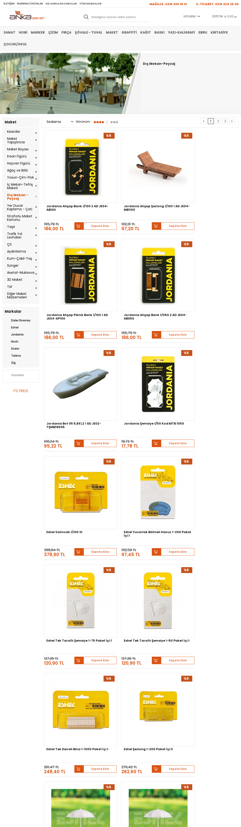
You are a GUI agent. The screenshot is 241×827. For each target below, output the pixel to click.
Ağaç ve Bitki (17, 170)
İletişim (9, 3)
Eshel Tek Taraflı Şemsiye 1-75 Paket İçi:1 (66, 342)
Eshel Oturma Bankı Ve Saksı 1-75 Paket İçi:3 (115, 585)
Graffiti (129, 32)
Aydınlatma (16, 251)
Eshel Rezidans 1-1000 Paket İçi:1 (65, 504)
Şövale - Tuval (88, 32)
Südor (12, 348)
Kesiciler (13, 131)
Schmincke (126, 684)
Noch (11, 341)
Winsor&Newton (205, 684)
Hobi (23, 32)
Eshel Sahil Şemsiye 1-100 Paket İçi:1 (164, 423)
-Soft (94, 821)
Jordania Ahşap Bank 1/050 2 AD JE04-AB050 (216, 180)
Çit (9, 244)
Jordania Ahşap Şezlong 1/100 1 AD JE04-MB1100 (111, 182)
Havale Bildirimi (92, 731)
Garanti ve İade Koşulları (58, 731)
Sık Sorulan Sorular (61, 3)
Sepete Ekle (79, 196)
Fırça (66, 32)
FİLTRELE (20, 391)
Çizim (53, 32)
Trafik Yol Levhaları (14, 235)
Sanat (9, 32)
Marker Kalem (11, 738)
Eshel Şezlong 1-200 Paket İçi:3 (213, 342)
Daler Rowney (18, 320)
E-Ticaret (106, 821)
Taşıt (11, 226)
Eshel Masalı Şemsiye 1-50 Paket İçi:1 (216, 585)
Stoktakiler (14, 375)
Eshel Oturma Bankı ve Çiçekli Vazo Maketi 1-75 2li (165, 587)
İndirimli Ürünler (30, 3)
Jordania (14, 334)
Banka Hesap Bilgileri (56, 717)
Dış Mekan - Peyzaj (17, 197)
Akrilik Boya (9, 724)
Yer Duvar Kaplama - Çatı (19, 207)
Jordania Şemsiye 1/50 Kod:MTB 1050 (115, 261)
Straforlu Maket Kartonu (19, 218)
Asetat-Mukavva (20, 272)
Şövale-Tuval (10, 745)
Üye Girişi (89, 724)
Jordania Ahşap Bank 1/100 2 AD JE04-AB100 (65, 180)
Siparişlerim (90, 738)
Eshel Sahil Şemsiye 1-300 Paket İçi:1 (64, 423)
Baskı (159, 32)
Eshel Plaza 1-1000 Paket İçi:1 (111, 504)
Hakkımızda (130, 717)
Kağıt (145, 32)
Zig (10, 362)
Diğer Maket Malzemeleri (17, 295)
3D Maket (14, 279)
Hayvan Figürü (18, 163)
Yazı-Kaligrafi (181, 32)
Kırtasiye (219, 32)
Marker (38, 32)
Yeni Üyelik (89, 717)
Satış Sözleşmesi (53, 724)
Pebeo (116, 688)
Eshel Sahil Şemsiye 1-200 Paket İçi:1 (114, 423)
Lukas (144, 684)
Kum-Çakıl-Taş (19, 258)
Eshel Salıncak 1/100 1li (165, 260)
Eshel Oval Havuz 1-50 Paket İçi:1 (164, 504)
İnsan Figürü (17, 156)
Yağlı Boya (9, 731)
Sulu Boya (8, 717)
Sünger (13, 265)
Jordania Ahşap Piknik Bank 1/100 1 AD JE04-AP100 (165, 182)
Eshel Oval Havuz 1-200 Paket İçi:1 (215, 504)
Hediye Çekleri (132, 738)
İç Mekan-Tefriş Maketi (20, 186)
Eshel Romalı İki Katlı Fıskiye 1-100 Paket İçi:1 (215, 423)
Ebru (202, 32)
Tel (9, 286)
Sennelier (99, 688)
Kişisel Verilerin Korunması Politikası (59, 740)
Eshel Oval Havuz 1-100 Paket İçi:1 (65, 585)
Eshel (12, 327)
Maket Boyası (17, 149)
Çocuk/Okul (15, 44)
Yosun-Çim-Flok (20, 177)
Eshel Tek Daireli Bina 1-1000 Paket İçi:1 (166, 342)
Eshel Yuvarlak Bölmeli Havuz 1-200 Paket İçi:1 (215, 261)
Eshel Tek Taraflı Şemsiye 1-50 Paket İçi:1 (116, 342)
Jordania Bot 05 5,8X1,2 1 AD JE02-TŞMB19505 (66, 261)
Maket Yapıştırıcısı (16, 140)
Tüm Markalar (90, 3)
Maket (112, 32)
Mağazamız (130, 724)
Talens (13, 355)
